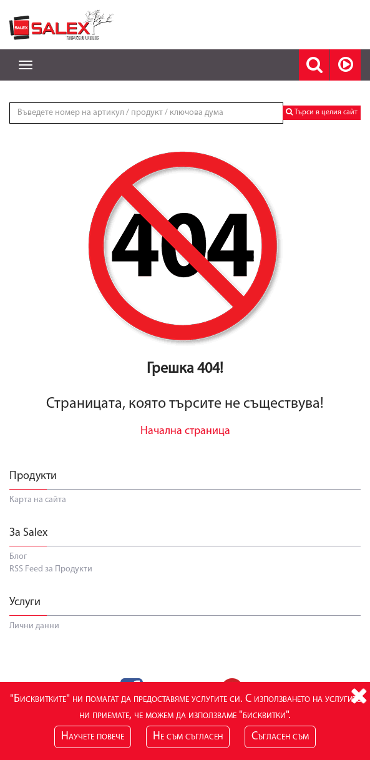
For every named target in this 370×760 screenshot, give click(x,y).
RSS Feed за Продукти (50, 569)
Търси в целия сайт (322, 112)
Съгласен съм (280, 737)
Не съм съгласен (188, 737)
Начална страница (185, 431)
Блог (18, 556)
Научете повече (92, 737)
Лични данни (34, 626)
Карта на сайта (37, 500)
